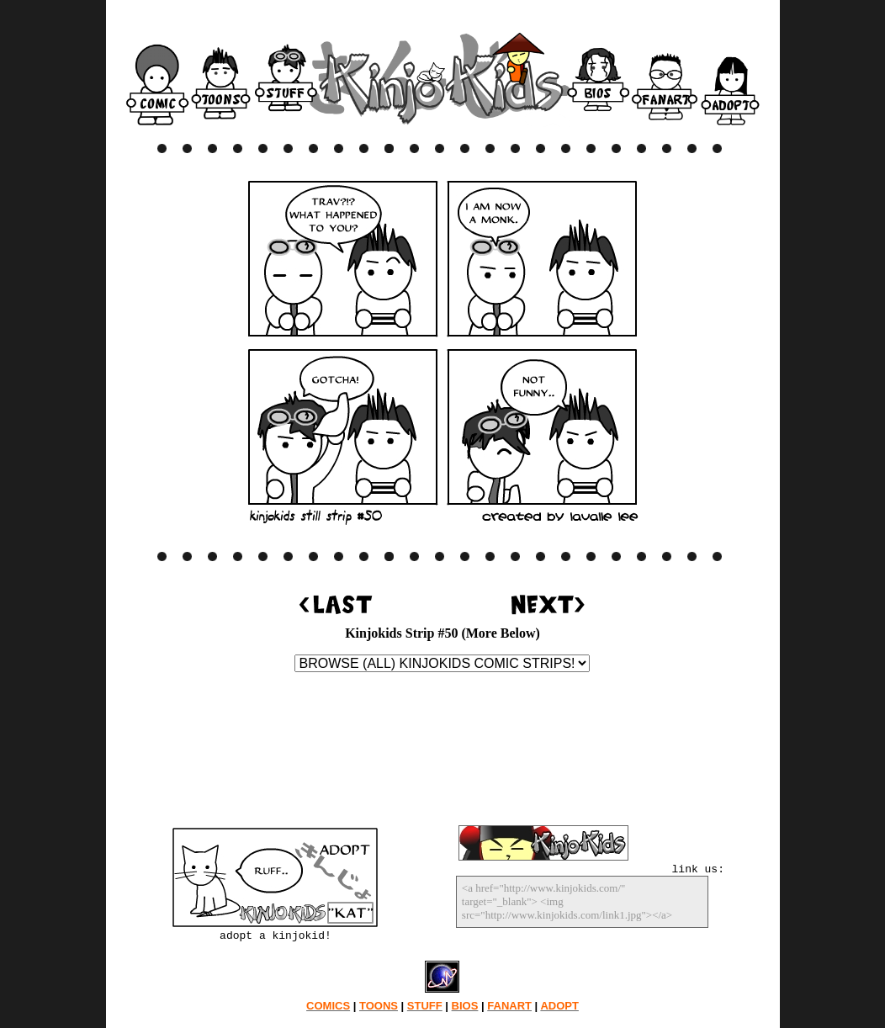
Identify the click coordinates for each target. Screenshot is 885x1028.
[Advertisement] (442, 752)
